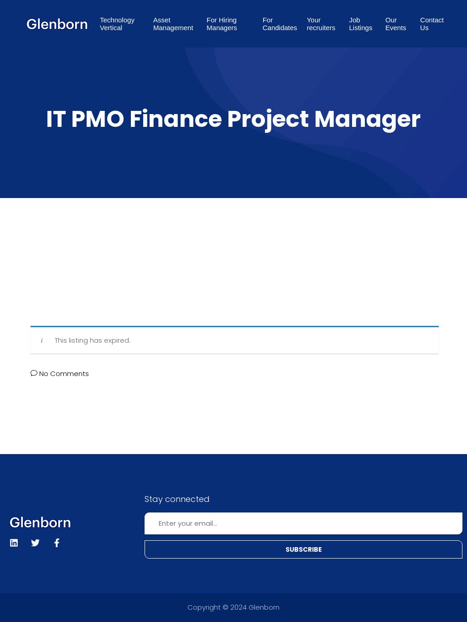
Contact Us (432, 23)
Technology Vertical (117, 23)
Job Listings (361, 23)
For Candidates (280, 23)
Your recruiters (321, 23)
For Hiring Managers (222, 23)
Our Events (395, 23)
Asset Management (173, 23)
